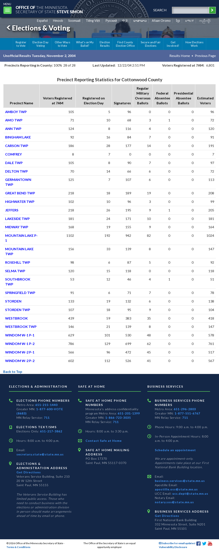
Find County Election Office (125, 44)
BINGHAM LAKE (18, 137)
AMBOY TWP (16, 112)
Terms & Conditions (18, 547)
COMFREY (13, 154)
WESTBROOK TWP (21, 326)
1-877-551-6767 (187, 413)
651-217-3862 (51, 431)
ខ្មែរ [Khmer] (178, 20)
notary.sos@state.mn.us (174, 502)
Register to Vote (21, 44)
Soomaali (74, 20)
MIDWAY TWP (16, 227)
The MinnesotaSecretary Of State (49, 9)
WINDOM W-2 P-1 (19, 352)
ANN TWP (13, 128)
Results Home (179, 56)
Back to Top (12, 371)
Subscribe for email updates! (177, 543)
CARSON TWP (16, 146)
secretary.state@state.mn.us (40, 454)
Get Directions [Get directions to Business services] (167, 516)
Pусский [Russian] (111, 20)
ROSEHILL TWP (17, 262)
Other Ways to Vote (62, 44)
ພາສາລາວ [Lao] (140, 20)
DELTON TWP (16, 171)
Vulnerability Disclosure (173, 547)
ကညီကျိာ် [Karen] (205, 20)
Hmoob (58, 20)
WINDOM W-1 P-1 (19, 335)
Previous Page (205, 56)
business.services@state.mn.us (180, 481)
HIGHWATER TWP (19, 201)
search (160, 10)
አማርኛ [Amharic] (189, 20)
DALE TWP (14, 163)
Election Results (105, 44)
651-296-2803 (185, 409)
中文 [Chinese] (125, 20)
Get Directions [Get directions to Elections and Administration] (28, 472)
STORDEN (13, 301)
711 (47, 417)
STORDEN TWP (17, 310)
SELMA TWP (15, 271)
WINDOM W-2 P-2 (19, 361)
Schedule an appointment (175, 450)
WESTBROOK (16, 318)
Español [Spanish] (42, 20)
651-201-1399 (129, 413)
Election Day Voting (41, 44)
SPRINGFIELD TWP (20, 293)
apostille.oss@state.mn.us (176, 489)
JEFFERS (11, 210)
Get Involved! (173, 44)
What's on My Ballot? (85, 44)
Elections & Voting (37, 28)
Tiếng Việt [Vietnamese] (93, 20)
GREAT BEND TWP (20, 193)
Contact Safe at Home (104, 440)
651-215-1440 (46, 405)
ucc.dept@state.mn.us (190, 493)
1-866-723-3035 (118, 417)
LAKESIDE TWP (17, 219)
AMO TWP (13, 120)
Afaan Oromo (161, 20)
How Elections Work (194, 44)
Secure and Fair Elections (151, 44)
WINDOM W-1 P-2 (19, 344)
